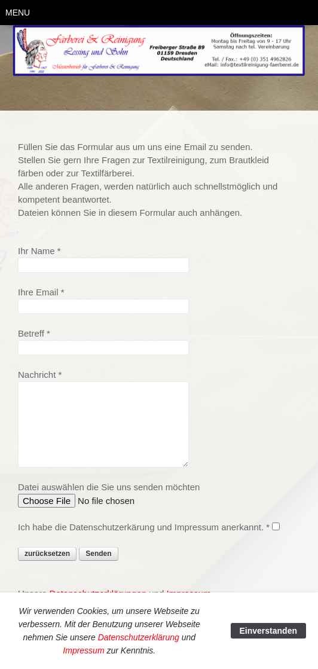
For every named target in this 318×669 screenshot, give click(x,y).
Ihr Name (36, 251)
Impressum (83, 650)
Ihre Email (38, 292)
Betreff (31, 333)
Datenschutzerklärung (138, 637)
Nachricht (37, 374)
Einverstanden (268, 631)
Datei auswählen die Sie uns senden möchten (109, 487)
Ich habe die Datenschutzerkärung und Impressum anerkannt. (141, 527)
